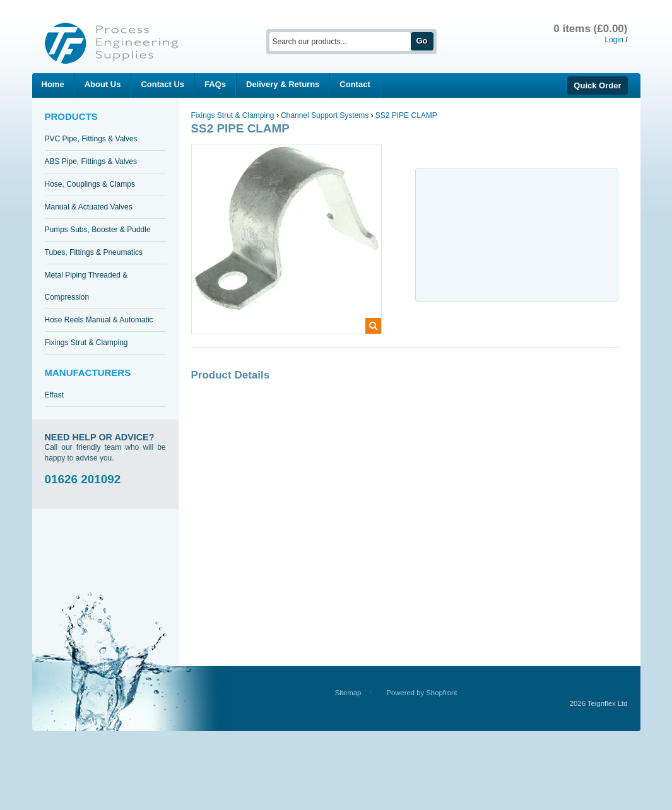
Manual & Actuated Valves (89, 206)
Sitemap (348, 692)
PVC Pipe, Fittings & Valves (91, 138)
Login (613, 39)
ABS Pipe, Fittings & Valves (91, 161)
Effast (54, 394)
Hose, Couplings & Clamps (90, 184)
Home (53, 84)
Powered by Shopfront (421, 692)
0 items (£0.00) (590, 29)
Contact (354, 84)
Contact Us (162, 84)
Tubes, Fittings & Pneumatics (94, 252)
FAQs (215, 84)
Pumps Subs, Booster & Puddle (98, 229)
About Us (103, 84)
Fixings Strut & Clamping (86, 342)
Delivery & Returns (282, 84)
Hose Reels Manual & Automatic (99, 319)
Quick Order (597, 85)
